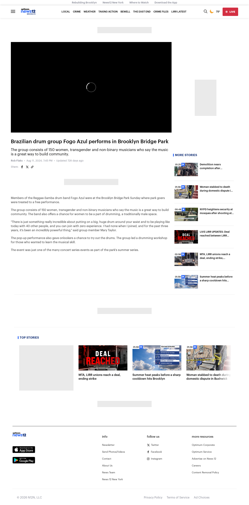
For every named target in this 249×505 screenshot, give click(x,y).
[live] (230, 12)
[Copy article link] (32, 166)
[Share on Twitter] (27, 166)
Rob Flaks (17, 161)
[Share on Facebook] (22, 166)
